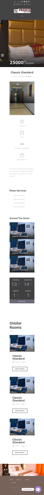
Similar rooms (22, 54)
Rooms (27, 479)
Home (11, 479)
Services (22, 49)
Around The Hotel (22, 51)
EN (15, 1)
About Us (19, 479)
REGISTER (19, 4)
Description (22, 46)
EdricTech (22, 492)
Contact (13, 482)
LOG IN (28, 4)
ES (19, 1)
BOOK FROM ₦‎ (19, 369)
